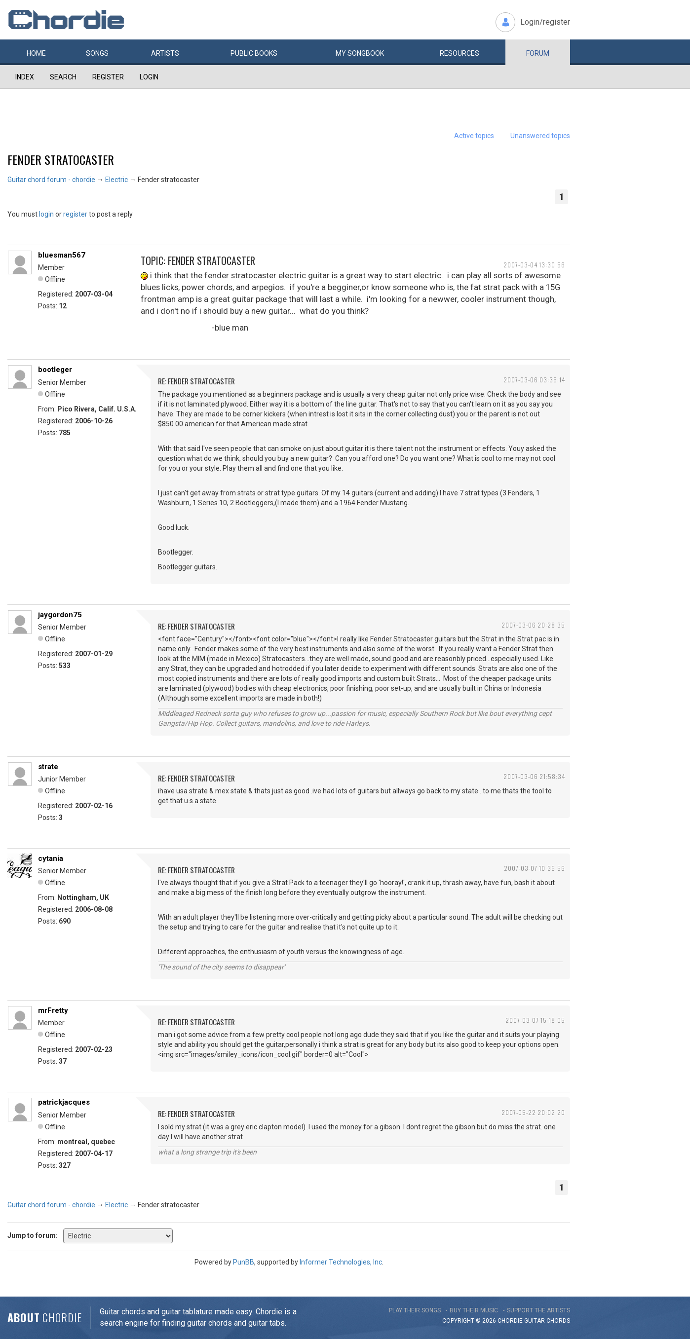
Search (63, 77)
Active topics (474, 136)
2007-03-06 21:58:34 (534, 776)
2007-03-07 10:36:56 (534, 868)
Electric (116, 180)
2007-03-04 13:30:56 (534, 264)
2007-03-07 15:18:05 (535, 1020)
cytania (50, 858)
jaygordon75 (60, 614)
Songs (97, 53)
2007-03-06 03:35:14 (534, 379)
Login (149, 77)
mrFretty (53, 1010)
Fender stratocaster (60, 159)
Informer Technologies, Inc (341, 1262)
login (46, 214)
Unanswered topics (540, 136)
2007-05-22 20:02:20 (533, 1112)
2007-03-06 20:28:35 (533, 625)
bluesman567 (61, 255)
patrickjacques (64, 1102)
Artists (165, 53)
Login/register (545, 22)
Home (36, 53)
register (75, 214)
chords (558, 1320)
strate (48, 766)
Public (253, 53)
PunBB (243, 1262)
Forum (537, 53)
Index (24, 77)
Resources (459, 53)
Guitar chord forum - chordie (51, 180)
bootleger (55, 369)
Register (108, 77)
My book (360, 53)
